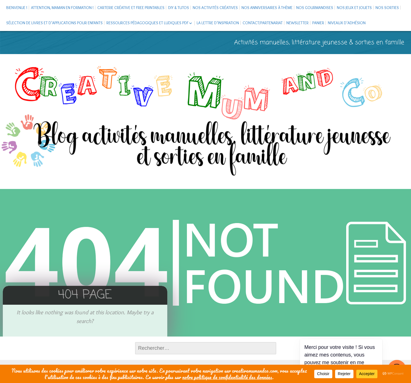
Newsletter (297, 22)
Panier (318, 22)
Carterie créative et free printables (130, 7)
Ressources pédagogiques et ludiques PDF (147, 22)
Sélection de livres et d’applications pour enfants (54, 22)
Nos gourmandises (314, 7)
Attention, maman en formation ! (62, 7)
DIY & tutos (178, 7)
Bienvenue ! (16, 7)
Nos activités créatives (215, 7)
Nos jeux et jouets (354, 7)
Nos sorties (387, 7)
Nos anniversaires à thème (267, 7)
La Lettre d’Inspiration (218, 22)
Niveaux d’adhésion (347, 22)
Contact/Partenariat (263, 22)
